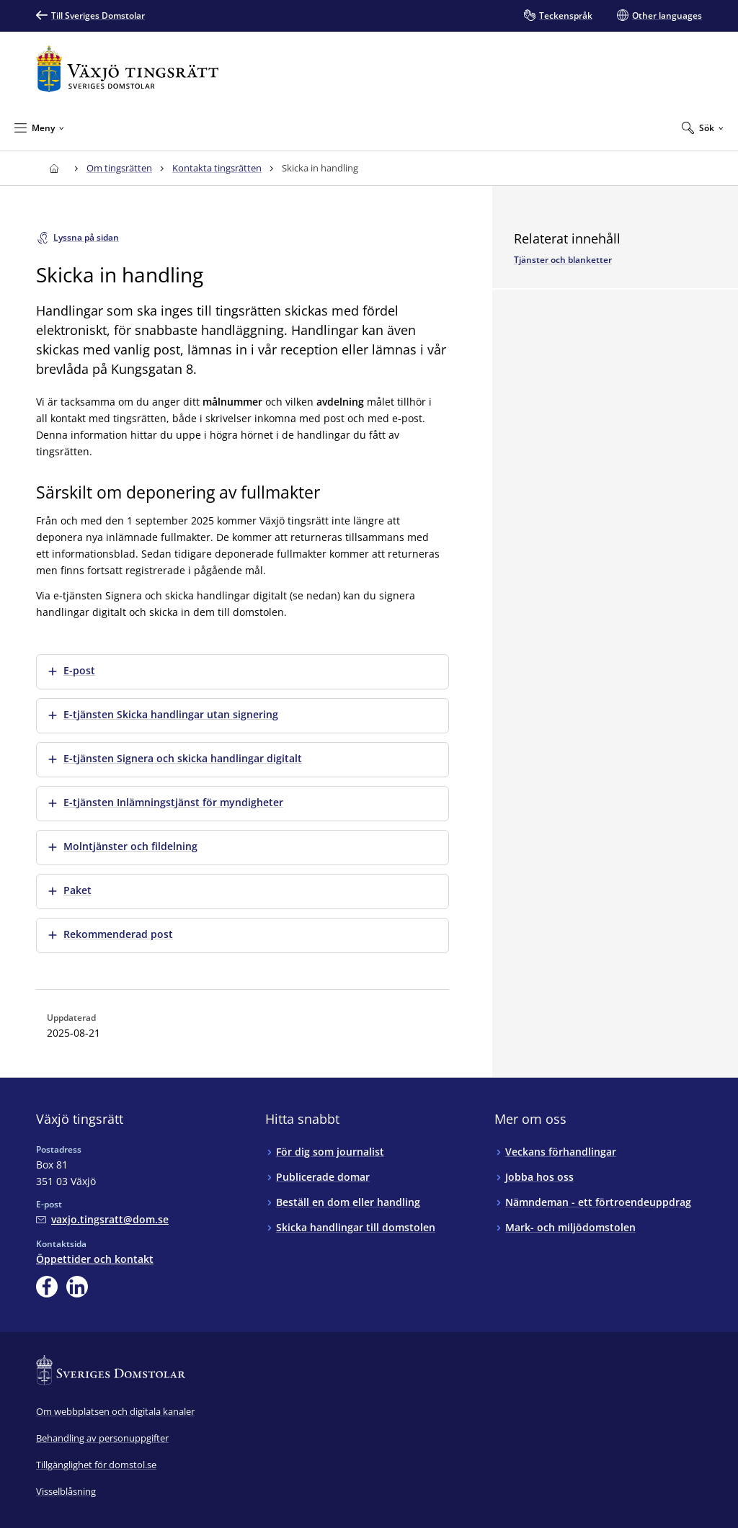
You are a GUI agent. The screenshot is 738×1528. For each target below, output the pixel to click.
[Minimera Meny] (39, 127)
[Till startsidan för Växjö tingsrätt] (127, 68)
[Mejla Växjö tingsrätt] (102, 1219)
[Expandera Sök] (702, 127)
